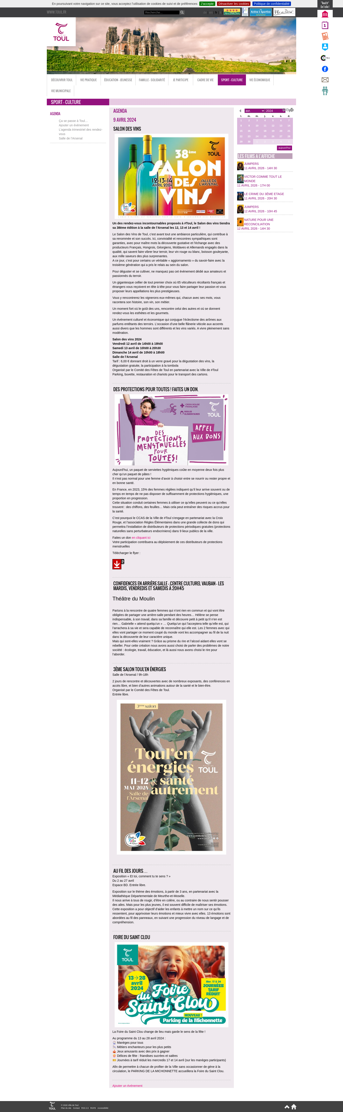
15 (241, 131)
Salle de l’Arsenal (70, 138)
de (205, 12)
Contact (76, 1108)
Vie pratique (88, 79)
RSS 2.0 (85, 1108)
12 (273, 125)
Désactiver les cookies (234, 3)
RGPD (93, 1108)
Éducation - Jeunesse (118, 79)
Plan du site (66, 1108)
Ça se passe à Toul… (73, 121)
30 (249, 141)
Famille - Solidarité (152, 79)
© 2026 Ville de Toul (70, 1105)
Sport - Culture (232, 79)
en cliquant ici (141, 537)
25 (265, 136)
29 (241, 141)
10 (257, 125)
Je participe (180, 79)
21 (289, 131)
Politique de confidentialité (272, 3)
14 (289, 125)
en (211, 12)
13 (281, 125)
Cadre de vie (205, 79)
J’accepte (207, 3)
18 (265, 131)
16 (249, 131)
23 (249, 136)
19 (273, 131)
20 (281, 131)
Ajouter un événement (74, 125)
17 (257, 131)
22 (241, 136)
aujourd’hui (284, 147)
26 (273, 136)
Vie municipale (61, 90)
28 (289, 136)
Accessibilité (102, 1108)
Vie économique (259, 79)
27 (281, 136)
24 (257, 136)
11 (265, 125)
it (220, 12)
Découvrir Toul (62, 79)
